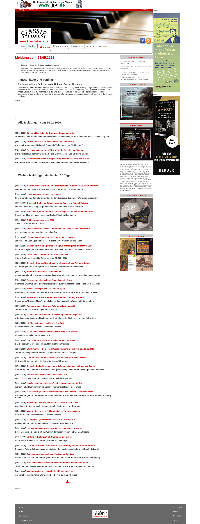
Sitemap (145, 10)
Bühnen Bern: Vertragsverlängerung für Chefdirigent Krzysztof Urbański (59, 246)
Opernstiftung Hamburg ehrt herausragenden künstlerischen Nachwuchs (60, 392)
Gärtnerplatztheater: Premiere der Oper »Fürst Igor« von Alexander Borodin (61, 445)
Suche (103, 46)
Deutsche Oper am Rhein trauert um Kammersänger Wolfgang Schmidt (59, 263)
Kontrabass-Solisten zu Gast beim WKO (45, 272)
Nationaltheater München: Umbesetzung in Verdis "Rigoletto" (54, 315)
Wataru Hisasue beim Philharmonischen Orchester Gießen (53, 411)
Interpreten (77, 46)
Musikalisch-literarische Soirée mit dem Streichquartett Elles (54, 383)
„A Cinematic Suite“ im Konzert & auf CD (45, 323)
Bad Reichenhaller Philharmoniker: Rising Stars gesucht (52, 332)
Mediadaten (177, 516)
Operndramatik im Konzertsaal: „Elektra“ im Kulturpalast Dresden (57, 357)
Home (22, 46)
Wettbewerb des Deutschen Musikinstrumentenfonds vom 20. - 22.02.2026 (60, 349)
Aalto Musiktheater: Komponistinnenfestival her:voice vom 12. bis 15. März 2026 (63, 186)
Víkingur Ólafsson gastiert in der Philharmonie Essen (51, 471)
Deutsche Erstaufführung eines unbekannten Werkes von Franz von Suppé (61, 366)
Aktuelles (45, 47)
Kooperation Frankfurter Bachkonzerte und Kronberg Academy (55, 297)
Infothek (91, 46)
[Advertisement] (46, 106)
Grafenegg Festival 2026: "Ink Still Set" (44, 194)
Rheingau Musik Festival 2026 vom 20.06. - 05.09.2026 (51, 237)
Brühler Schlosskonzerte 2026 (40, 220)
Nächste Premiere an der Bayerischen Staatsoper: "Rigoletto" (55, 428)
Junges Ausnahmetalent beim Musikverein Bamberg (50, 454)
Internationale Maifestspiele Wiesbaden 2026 (47, 375)
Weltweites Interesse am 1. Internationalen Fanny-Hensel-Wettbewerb (58, 229)
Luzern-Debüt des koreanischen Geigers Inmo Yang (50, 142)
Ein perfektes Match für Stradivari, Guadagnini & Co (50, 133)
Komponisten (60, 46)
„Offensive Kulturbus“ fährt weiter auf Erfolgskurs (49, 437)
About (21, 507)
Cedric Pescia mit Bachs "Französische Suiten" (48, 254)
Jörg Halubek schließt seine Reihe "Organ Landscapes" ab (53, 340)
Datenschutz (23, 516)
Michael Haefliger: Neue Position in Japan (46, 289)
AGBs (21, 512)
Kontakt (176, 512)
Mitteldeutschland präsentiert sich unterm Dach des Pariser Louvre (57, 463)
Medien (32, 46)
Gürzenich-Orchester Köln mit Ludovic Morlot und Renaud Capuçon (57, 203)
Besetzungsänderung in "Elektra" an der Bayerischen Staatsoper (56, 150)
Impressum (177, 507)
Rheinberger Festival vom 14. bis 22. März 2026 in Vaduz (52, 402)
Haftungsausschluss (26, 520)
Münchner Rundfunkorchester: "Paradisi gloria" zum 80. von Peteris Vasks (60, 211)
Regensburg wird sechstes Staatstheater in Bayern (50, 280)
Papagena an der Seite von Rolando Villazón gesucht (51, 306)
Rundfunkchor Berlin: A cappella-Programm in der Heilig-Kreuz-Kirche (58, 159)
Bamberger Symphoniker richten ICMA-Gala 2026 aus (51, 420)
